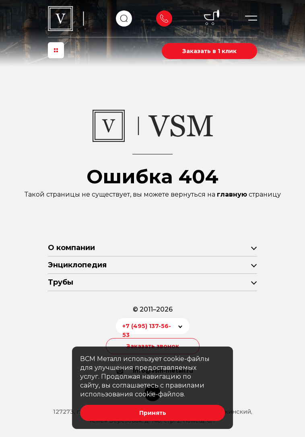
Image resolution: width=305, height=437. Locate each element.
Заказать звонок (164, 18)
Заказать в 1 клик (209, 51)
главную (232, 194)
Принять (152, 412)
